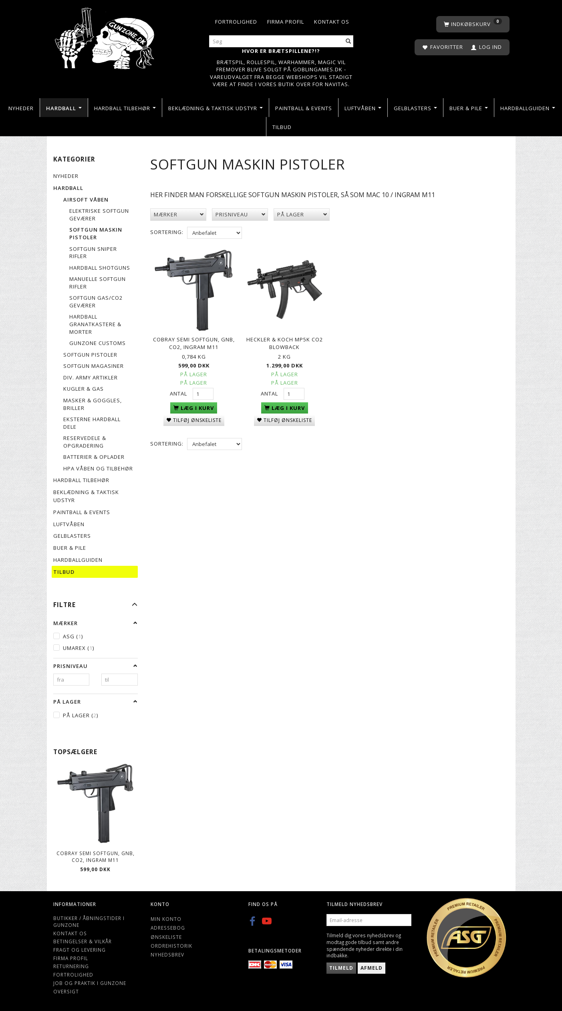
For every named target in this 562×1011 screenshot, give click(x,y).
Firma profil (285, 21)
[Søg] (348, 41)
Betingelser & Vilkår (82, 941)
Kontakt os (331, 21)
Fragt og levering (79, 949)
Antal (179, 391)
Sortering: (166, 232)
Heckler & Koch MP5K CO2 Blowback (284, 341)
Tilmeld (341, 968)
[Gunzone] (105, 36)
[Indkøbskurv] (473, 24)
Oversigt (66, 991)
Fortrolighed (236, 21)
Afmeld (372, 968)
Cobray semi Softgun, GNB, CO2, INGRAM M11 (95, 856)
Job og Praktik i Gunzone (89, 983)
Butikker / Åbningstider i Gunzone (89, 921)
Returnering (71, 966)
